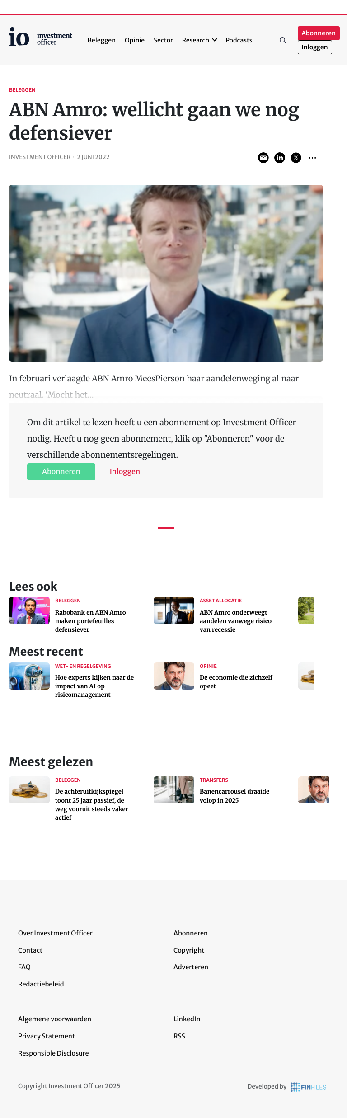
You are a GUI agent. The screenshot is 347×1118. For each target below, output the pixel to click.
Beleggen (102, 40)
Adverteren (191, 967)
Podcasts (238, 40)
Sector (163, 40)
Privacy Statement (46, 1036)
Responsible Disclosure (53, 1053)
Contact (30, 950)
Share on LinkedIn (279, 157)
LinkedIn (187, 1019)
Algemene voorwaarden (54, 1019)
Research (196, 40)
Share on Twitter (296, 157)
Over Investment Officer (55, 933)
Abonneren (319, 33)
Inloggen (315, 47)
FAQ (24, 967)
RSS (179, 1036)
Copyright (189, 950)
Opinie (135, 40)
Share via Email (263, 157)
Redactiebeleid (41, 984)
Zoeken (283, 40)
